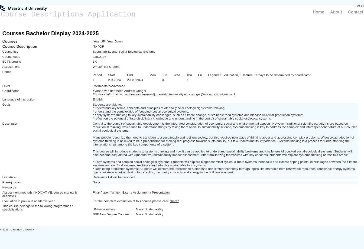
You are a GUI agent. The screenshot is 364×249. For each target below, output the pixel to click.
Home (318, 12)
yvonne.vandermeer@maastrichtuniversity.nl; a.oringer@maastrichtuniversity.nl (179, 94)
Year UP (99, 41)
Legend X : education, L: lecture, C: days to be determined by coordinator (259, 75)
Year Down (115, 41)
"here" (174, 201)
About (336, 12)
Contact (355, 12)
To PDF (99, 46)
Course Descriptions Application (68, 14)
